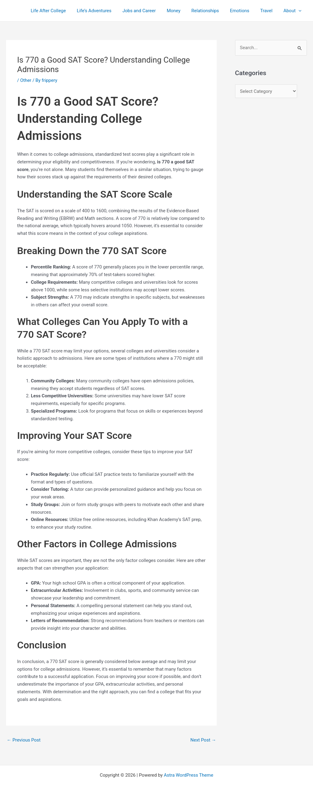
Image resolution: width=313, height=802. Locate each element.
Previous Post (24, 740)
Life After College (61, 10)
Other (25, 80)
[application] (299, 10)
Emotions (244, 10)
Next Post (203, 740)
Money (182, 10)
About (293, 10)
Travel (269, 10)
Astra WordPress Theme (188, 775)
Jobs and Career (148, 10)
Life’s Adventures (105, 10)
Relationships (211, 10)
